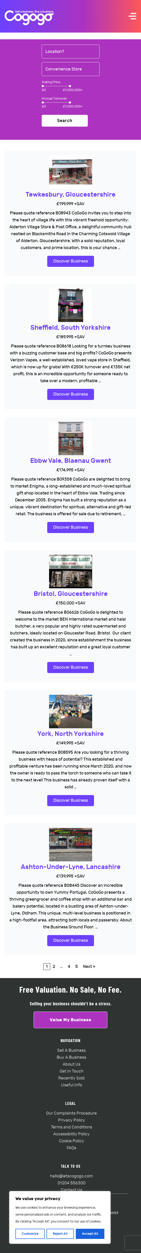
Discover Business (70, 261)
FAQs (71, 1148)
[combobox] (70, 52)
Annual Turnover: (55, 99)
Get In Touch (71, 1071)
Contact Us (71, 1190)
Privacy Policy (71, 1120)
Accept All (90, 1234)
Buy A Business (71, 1057)
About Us (71, 1064)
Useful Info (71, 1085)
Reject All (60, 1234)
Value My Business (70, 1019)
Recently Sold (71, 1078)
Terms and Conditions (71, 1127)
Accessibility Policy (71, 1134)
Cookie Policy (71, 1141)
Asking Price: (51, 82)
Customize (30, 1234)
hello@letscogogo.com (71, 1176)
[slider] (43, 86)
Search (64, 120)
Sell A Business (71, 1050)
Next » (89, 966)
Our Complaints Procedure (71, 1113)
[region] (60, 1217)
